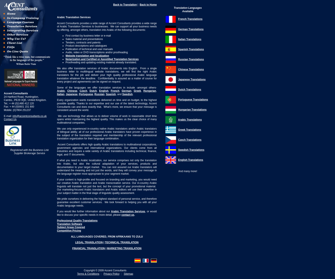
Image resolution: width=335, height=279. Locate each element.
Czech (83, 90)
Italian (61, 94)
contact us (127, 214)
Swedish (127, 94)
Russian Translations (191, 59)
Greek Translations (189, 129)
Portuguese (86, 94)
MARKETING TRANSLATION (124, 248)
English (103, 90)
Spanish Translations (191, 49)
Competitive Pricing (69, 230)
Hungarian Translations (192, 109)
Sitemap (128, 273)
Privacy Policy (112, 273)
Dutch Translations (189, 89)
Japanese (72, 94)
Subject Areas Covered (71, 227)
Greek (137, 90)
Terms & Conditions (88, 273)
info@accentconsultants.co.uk (30, 116)
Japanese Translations (192, 79)
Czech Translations (189, 139)
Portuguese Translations (193, 99)
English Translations (190, 159)
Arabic (61, 90)
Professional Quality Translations (77, 220)
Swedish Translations (191, 149)
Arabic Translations (190, 119)
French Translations (190, 19)
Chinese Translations (191, 69)
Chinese (72, 90)
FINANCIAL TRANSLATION (88, 248)
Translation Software (69, 224)
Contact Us (10, 119)
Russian (99, 94)
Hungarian (149, 90)
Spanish (111, 94)
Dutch (93, 90)
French (115, 90)
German (126, 90)
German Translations (191, 29)
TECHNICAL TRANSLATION (122, 242)
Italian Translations (189, 39)
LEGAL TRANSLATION (89, 242)
